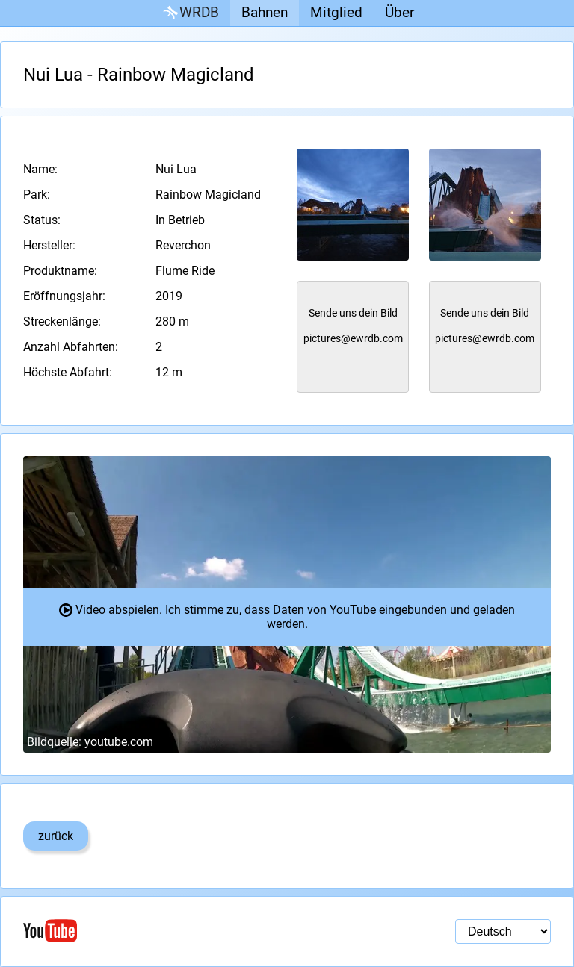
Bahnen (264, 12)
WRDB (190, 13)
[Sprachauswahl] (503, 931)
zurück (55, 836)
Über (399, 12)
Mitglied (336, 12)
